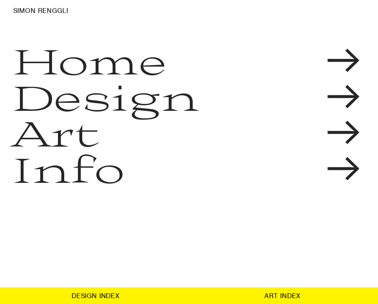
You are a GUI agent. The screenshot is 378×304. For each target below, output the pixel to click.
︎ (344, 61)
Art (56, 133)
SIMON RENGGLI (40, 10)
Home (90, 61)
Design (106, 97)
